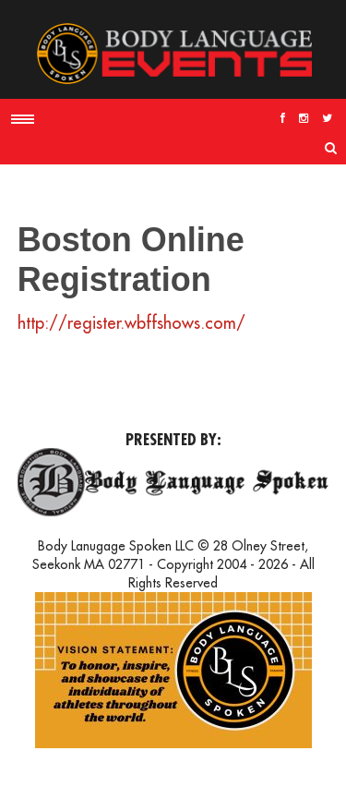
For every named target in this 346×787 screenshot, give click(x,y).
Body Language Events (173, 54)
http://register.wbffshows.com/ (131, 322)
